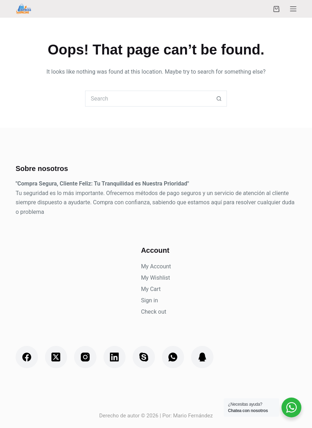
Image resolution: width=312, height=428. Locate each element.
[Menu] (293, 9)
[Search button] (219, 99)
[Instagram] (85, 357)
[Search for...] (148, 99)
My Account (156, 266)
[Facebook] (27, 357)
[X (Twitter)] (56, 357)
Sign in (149, 300)
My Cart (151, 289)
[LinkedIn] (115, 357)
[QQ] (202, 357)
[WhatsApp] (173, 357)
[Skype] (144, 357)
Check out (153, 311)
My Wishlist (155, 277)
